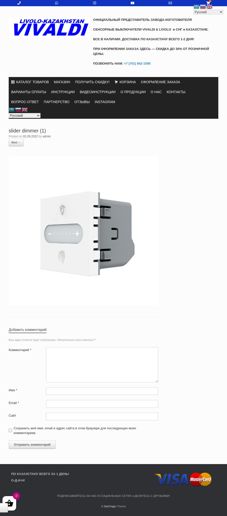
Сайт (12, 415)
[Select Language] (24, 115)
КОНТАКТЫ (176, 92)
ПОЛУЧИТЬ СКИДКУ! (92, 82)
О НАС (156, 92)
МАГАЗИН (62, 82)
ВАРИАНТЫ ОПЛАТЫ (28, 92)
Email (14, 403)
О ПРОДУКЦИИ (133, 92)
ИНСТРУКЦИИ (63, 92)
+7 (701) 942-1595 (137, 63)
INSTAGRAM (105, 102)
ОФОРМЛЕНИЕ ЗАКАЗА (160, 82)
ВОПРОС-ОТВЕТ (25, 102)
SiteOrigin (110, 506)
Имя (13, 390)
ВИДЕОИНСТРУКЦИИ (97, 92)
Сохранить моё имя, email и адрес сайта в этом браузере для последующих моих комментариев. (75, 430)
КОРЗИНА (127, 82)
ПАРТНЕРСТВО (56, 102)
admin (47, 136)
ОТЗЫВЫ (82, 102)
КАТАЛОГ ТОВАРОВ (32, 82)
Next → (16, 142)
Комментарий (20, 350)
